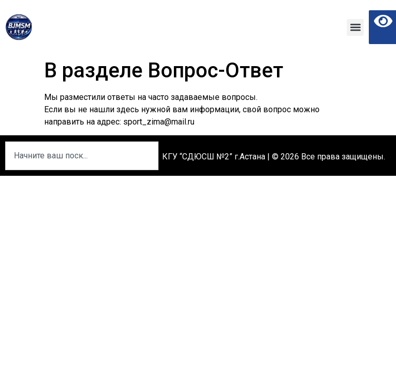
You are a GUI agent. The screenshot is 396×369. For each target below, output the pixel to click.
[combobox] (82, 155)
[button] (355, 27)
